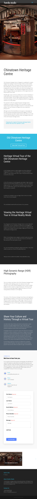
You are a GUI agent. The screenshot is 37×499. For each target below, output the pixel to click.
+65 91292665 (10, 379)
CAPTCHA (8, 430)
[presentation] (15, 433)
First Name (11, 394)
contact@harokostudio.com (13, 374)
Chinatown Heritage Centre (11, 462)
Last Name (9, 400)
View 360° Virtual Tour (21, 24)
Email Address (12, 407)
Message (10, 420)
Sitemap (6, 474)
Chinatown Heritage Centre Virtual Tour (21, 16)
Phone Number (12, 414)
